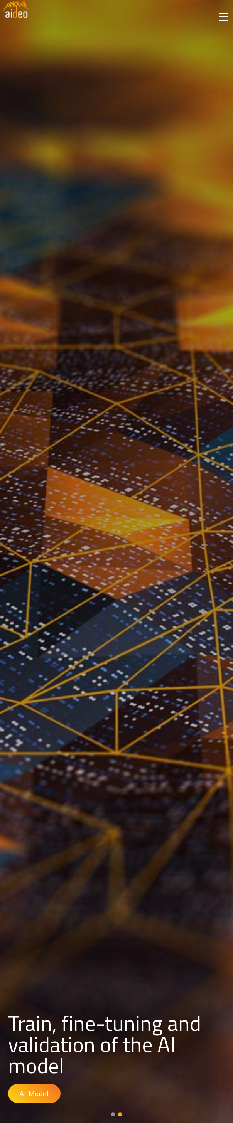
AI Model (34, 1093)
